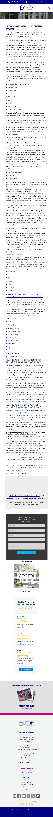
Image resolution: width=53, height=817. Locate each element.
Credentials (26, 787)
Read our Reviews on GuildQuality (26, 802)
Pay (26, 789)
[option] (26, 576)
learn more (26, 591)
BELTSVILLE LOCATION (26, 735)
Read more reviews (25, 669)
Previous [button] (6, 582)
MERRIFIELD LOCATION (26, 753)
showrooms (26, 203)
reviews (44, 455)
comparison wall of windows (23, 264)
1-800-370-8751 (13, 2)
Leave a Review (26, 782)
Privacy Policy (42, 809)
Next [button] (47, 582)
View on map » (26, 741)
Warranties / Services (26, 784)
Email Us (40, 2)
